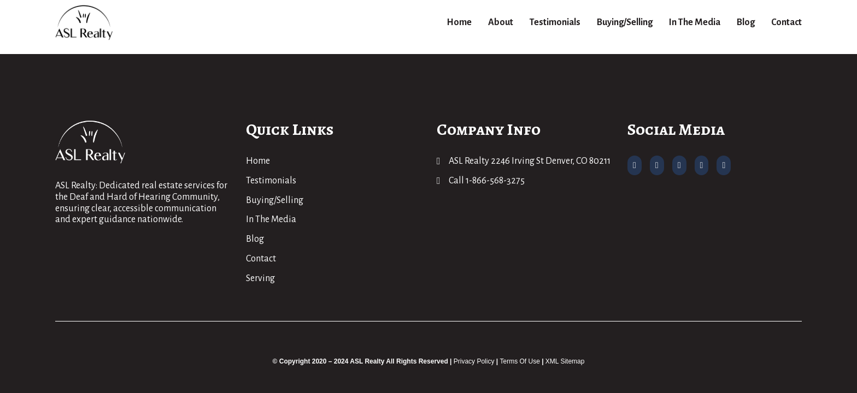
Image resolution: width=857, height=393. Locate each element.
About (500, 22)
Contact (786, 22)
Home (459, 22)
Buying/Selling (625, 22)
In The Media (694, 22)
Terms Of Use (519, 361)
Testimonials (555, 22)
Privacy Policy (474, 361)
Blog (746, 22)
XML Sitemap (565, 361)
